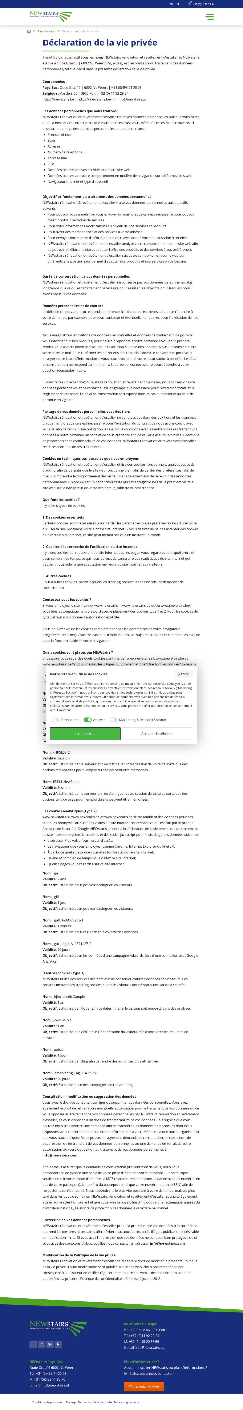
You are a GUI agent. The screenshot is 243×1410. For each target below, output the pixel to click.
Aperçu (183, 674)
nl (178, 4)
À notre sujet (46, 31)
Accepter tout (85, 733)
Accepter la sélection (157, 733)
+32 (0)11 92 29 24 (201, 3)
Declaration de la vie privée (95, 1402)
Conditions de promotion (48, 1402)
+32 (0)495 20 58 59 (144, 1341)
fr (171, 4)
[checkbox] (65, 719)
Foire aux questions (126, 1402)
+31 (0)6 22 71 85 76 (49, 1379)
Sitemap (71, 1402)
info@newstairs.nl (55, 1385)
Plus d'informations (143, 1386)
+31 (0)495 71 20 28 (51, 1373)
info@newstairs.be (150, 1347)
